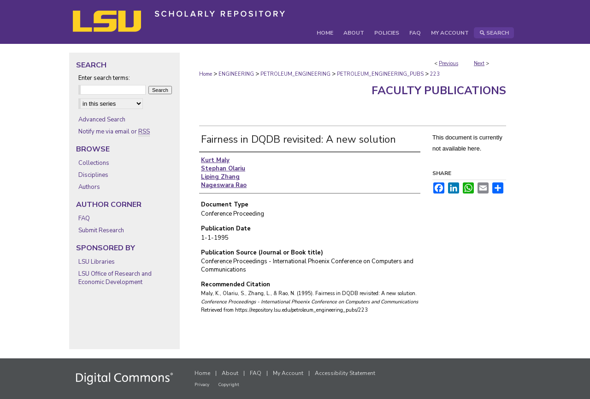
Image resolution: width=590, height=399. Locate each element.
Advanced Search (101, 119)
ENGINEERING (236, 74)
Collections (93, 163)
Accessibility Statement (345, 373)
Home (205, 74)
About (230, 373)
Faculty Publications (439, 90)
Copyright (228, 384)
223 (435, 74)
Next (479, 63)
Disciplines (93, 175)
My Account (288, 373)
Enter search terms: (104, 78)
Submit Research (101, 230)
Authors (89, 187)
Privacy (202, 384)
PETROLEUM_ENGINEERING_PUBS (380, 74)
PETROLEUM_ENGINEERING (295, 74)
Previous (448, 63)
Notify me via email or (114, 131)
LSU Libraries (96, 262)
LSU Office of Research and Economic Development (115, 278)
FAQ (84, 218)
